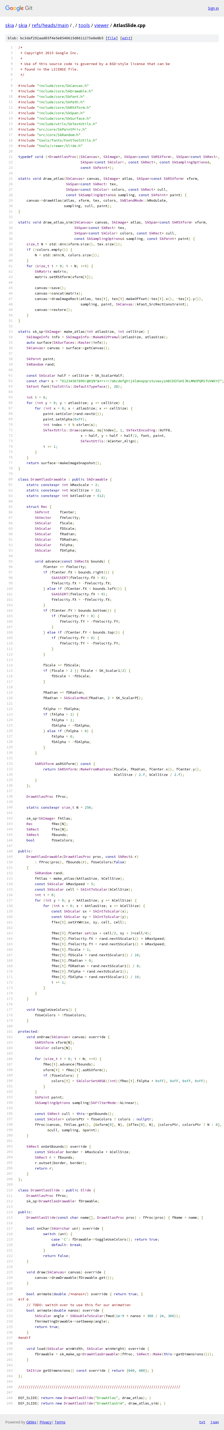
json (214, 1422)
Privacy (45, 1422)
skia (9, 25)
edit (126, 38)
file (112, 38)
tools (84, 25)
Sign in (213, 8)
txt (202, 1422)
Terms (60, 1422)
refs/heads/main (50, 25)
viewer (101, 25)
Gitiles (31, 1422)
